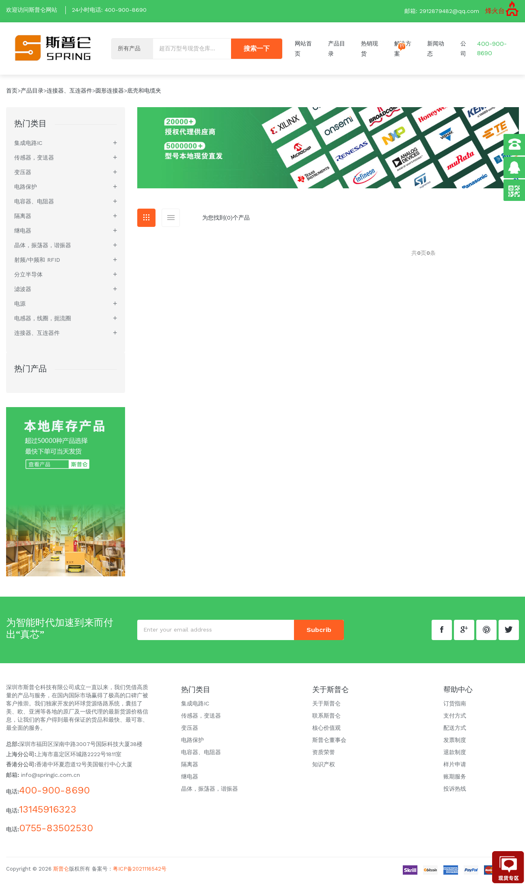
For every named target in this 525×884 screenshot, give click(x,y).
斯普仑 (61, 870)
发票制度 (454, 741)
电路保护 (25, 188)
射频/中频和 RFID (37, 261)
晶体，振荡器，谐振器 (42, 247)
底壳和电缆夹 (144, 92)
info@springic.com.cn (50, 776)
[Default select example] (132, 49)
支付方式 (454, 717)
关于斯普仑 (326, 704)
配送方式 (454, 729)
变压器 (22, 173)
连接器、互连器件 (69, 92)
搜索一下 (257, 49)
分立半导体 (28, 276)
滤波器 (22, 290)
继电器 (22, 232)
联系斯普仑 (326, 717)
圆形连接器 (109, 92)
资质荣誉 (323, 753)
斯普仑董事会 (329, 741)
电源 (20, 305)
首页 (11, 92)
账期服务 (454, 777)
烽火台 (495, 11)
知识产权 (323, 765)
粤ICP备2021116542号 (139, 870)
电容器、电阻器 (34, 203)
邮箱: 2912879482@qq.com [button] (441, 11)
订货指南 (454, 704)
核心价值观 (326, 729)
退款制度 (454, 753)
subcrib (319, 631)
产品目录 (32, 92)
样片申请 (454, 765)
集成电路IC (28, 144)
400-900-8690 (126, 9)
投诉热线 (454, 790)
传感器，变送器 (34, 159)
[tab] (146, 219)
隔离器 (22, 217)
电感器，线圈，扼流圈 (42, 320)
